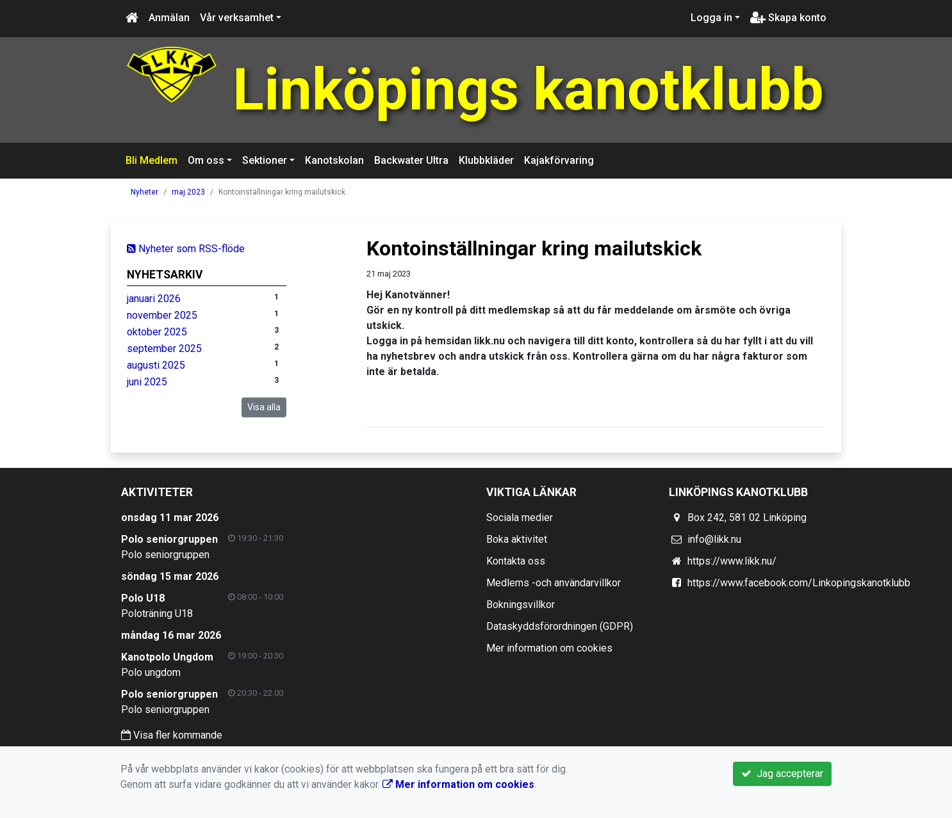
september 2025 (164, 348)
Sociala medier (519, 517)
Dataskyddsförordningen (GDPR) (559, 626)
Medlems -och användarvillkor (553, 583)
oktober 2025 (157, 332)
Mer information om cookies (549, 648)
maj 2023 (188, 192)
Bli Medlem (151, 160)
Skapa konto (788, 18)
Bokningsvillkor (520, 604)
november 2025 (162, 315)
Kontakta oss (515, 561)
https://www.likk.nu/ (731, 561)
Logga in (711, 18)
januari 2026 (154, 299)
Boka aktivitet (516, 539)
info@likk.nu (714, 539)
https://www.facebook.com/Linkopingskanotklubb (798, 583)
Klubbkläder (486, 160)
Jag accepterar (782, 773)
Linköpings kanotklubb (529, 90)
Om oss (206, 160)
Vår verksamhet (237, 18)
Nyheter (144, 192)
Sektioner (264, 160)
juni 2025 (147, 382)
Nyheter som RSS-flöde (186, 249)
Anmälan (169, 18)
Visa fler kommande (171, 735)
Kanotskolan (334, 160)
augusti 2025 (156, 365)
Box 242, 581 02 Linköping (747, 517)
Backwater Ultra (411, 160)
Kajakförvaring (559, 160)
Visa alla (264, 407)
